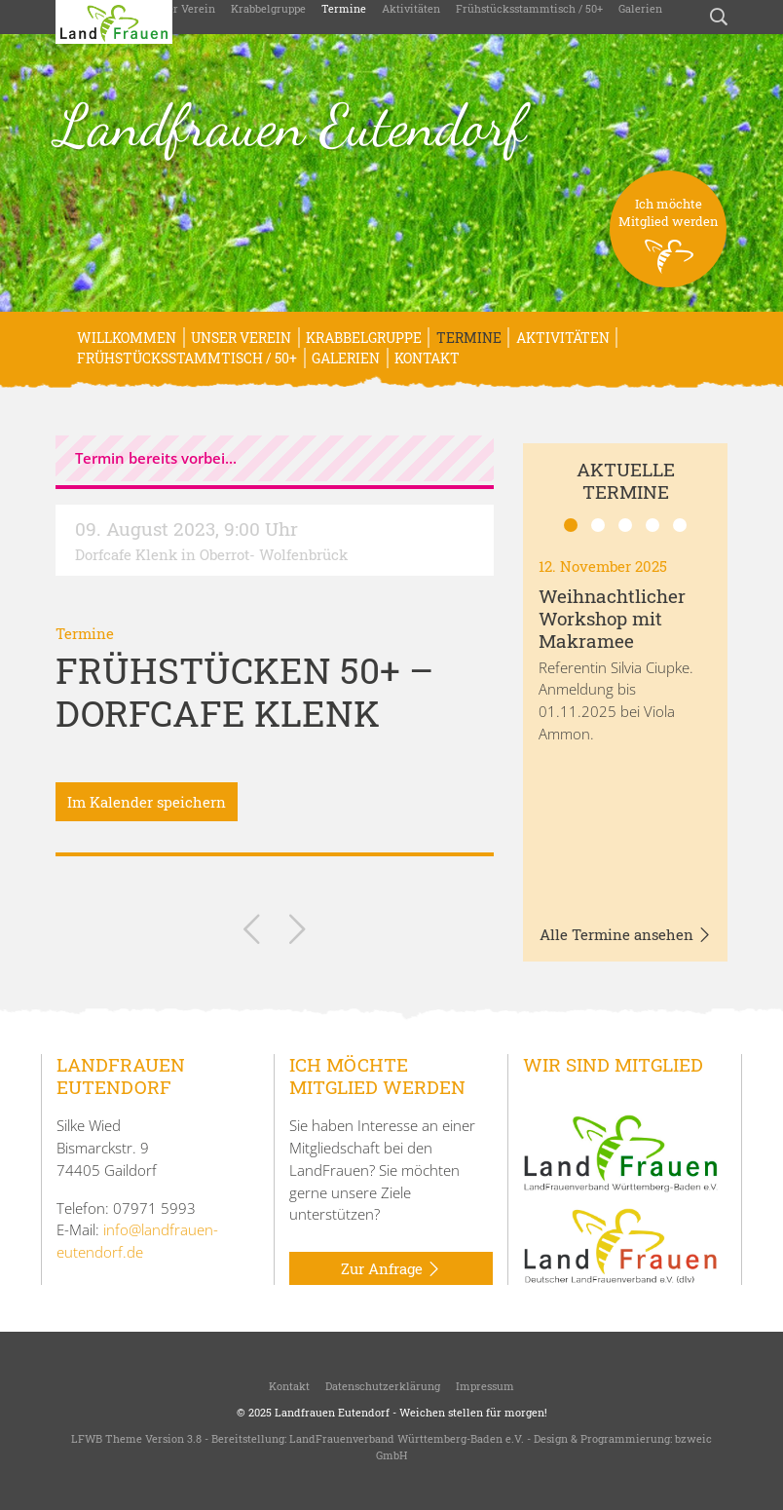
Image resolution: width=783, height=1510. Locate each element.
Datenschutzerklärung (382, 1385)
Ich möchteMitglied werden (668, 241)
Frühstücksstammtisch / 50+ (529, 8)
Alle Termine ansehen (626, 935)
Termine (343, 8)
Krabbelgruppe (268, 8)
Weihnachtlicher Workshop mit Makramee (612, 618)
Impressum (485, 1385)
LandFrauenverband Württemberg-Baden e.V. (406, 1438)
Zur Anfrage (391, 1269)
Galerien (640, 8)
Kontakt (427, 358)
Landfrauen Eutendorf (291, 125)
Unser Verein (181, 8)
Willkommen (126, 337)
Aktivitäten (411, 8)
